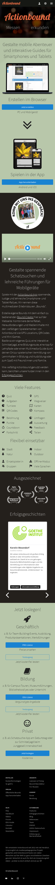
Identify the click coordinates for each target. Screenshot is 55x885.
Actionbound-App (27, 300)
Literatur (9, 825)
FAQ (7, 811)
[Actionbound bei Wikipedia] (23, 878)
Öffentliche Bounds (13, 792)
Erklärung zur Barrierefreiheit (35, 835)
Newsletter (10, 831)
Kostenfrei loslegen (13, 781)
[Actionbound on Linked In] (12, 878)
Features (32, 811)
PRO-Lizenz (27, 651)
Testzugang (27, 663)
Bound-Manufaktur (36, 784)
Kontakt (9, 828)
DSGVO (32, 825)
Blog (31, 816)
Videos (8, 816)
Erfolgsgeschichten (12, 381)
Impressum (33, 831)
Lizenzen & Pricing (36, 781)
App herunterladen (27, 188)
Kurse (31, 795)
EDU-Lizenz (28, 703)
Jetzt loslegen (27, 759)
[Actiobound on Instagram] (17, 878)
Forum (8, 819)
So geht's (9, 784)
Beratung (33, 798)
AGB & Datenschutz (37, 828)
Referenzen (33, 819)
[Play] (27, 254)
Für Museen (34, 787)
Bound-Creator (25, 323)
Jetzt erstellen (27, 113)
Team (31, 822)
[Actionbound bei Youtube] (6, 878)
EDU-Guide (10, 822)
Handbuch (10, 814)
